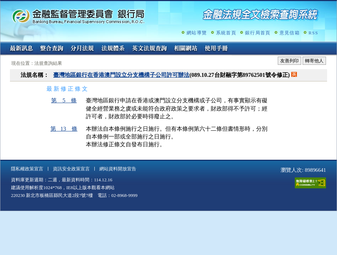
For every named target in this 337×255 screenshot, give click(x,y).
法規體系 (113, 49)
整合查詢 (52, 49)
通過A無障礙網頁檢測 (310, 182)
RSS (313, 32)
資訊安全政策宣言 (71, 168)
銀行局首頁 (258, 32)
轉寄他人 (314, 60)
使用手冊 (216, 49)
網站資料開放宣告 (117, 168)
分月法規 (82, 49)
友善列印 (289, 60)
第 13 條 (63, 129)
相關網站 (186, 49)
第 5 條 (64, 100)
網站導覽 (197, 32)
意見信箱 (290, 32)
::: (2, 45)
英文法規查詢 (149, 49)
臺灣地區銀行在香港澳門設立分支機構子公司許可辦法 (121, 75)
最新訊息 (21, 49)
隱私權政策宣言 (27, 168)
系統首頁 (226, 32)
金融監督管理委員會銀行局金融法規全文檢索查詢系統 (78, 16)
